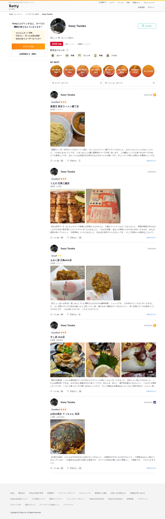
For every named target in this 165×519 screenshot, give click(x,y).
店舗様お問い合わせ (137, 493)
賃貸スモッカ (30, 505)
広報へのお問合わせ (118, 493)
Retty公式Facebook (96, 499)
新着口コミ (137, 2)
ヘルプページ (143, 499)
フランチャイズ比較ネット (49, 505)
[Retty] (14, 7)
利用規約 (50, 493)
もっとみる (150, 372)
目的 (128, 2)
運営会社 (21, 493)
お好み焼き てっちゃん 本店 (64, 414)
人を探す (102, 2)
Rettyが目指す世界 (36, 493)
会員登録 (141, 7)
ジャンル (120, 2)
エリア (112, 2)
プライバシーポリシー (66, 493)
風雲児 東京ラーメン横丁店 (64, 106)
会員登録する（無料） (28, 54)
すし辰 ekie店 (57, 337)
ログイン (151, 7)
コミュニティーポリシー (76, 499)
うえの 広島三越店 (59, 183)
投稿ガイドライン (56, 499)
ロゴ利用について (38, 499)
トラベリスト (68, 505)
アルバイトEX (15, 505)
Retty (12, 493)
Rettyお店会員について (19, 499)
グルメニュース (149, 2)
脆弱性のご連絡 (101, 493)
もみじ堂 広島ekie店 (61, 260)
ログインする (28, 46)
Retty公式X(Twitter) (115, 499)
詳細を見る (150, 161)
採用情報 (130, 499)
